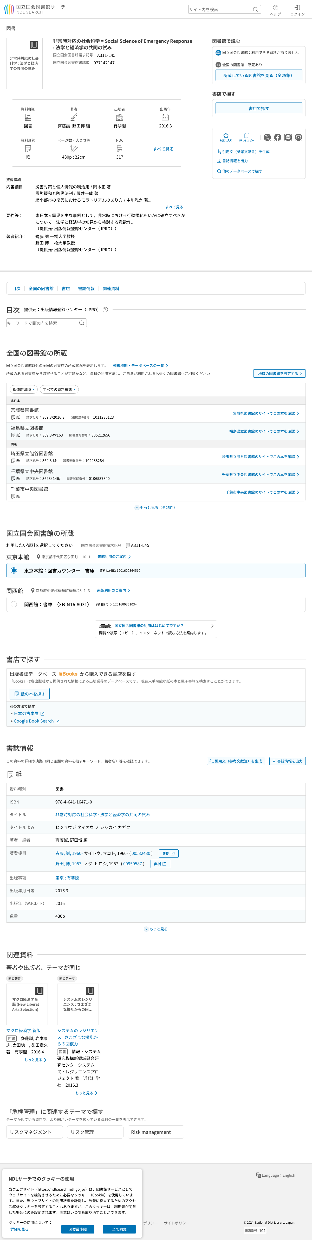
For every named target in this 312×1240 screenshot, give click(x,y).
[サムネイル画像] (28, 1004)
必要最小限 (78, 1229)
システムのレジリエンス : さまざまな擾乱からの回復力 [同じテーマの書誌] (78, 1037)
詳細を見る (19, 1229)
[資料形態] (59, 389)
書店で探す (259, 108)
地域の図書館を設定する (281, 373)
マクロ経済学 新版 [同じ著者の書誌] (23, 1030)
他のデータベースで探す (239, 171)
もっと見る (36, 1060)
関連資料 (111, 288)
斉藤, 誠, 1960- (69, 853)
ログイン (297, 9)
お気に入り (225, 137)
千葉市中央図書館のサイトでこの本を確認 (263, 492)
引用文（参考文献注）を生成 (243, 151)
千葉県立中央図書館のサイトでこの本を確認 (261, 475)
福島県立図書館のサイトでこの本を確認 (265, 431)
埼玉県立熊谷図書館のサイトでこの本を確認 (261, 457)
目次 (16, 288)
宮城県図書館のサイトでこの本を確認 (267, 413)
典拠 (168, 853)
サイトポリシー (177, 1222)
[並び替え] (24, 389)
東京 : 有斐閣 (67, 878)
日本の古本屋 (29, 713)
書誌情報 (86, 288)
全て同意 (119, 1229)
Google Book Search (37, 721)
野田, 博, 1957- (69, 863)
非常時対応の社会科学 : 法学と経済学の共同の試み (102, 814)
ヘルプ (275, 9)
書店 (66, 288)
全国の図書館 (41, 288)
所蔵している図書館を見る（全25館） (259, 75)
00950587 (132, 863)
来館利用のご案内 (115, 557)
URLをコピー (247, 137)
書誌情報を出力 (232, 160)
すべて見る (163, 149)
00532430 (141, 853)
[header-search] (224, 9)
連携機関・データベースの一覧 (141, 366)
